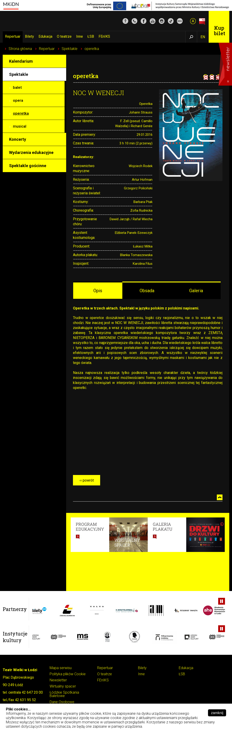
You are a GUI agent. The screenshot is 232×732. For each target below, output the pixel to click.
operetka (92, 49)
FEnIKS (104, 36)
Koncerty (17, 139)
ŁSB (90, 36)
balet (17, 87)
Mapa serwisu (61, 668)
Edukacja (45, 36)
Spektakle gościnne (27, 165)
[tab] (97, 290)
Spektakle (69, 49)
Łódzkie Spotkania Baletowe (64, 694)
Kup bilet (219, 31)
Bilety (29, 36)
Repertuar (12, 36)
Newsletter (58, 680)
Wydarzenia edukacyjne (31, 152)
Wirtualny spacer (63, 686)
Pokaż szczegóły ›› (159, 726)
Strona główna (20, 49)
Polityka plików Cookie (68, 674)
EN (203, 37)
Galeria (196, 290)
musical (19, 126)
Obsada (147, 290)
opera (18, 100)
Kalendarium (21, 61)
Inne (79, 36)
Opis (97, 290)
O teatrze (64, 36)
